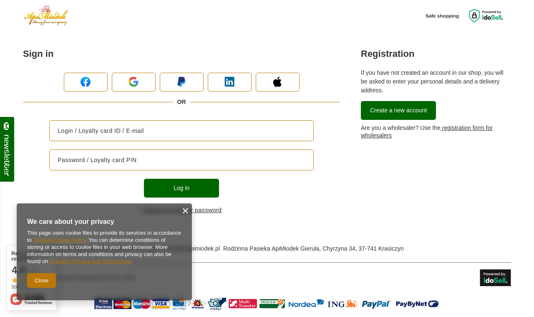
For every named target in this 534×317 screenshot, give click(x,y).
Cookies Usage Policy (59, 240)
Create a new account (398, 110)
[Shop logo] (46, 15)
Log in (181, 188)
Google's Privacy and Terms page (90, 261)
